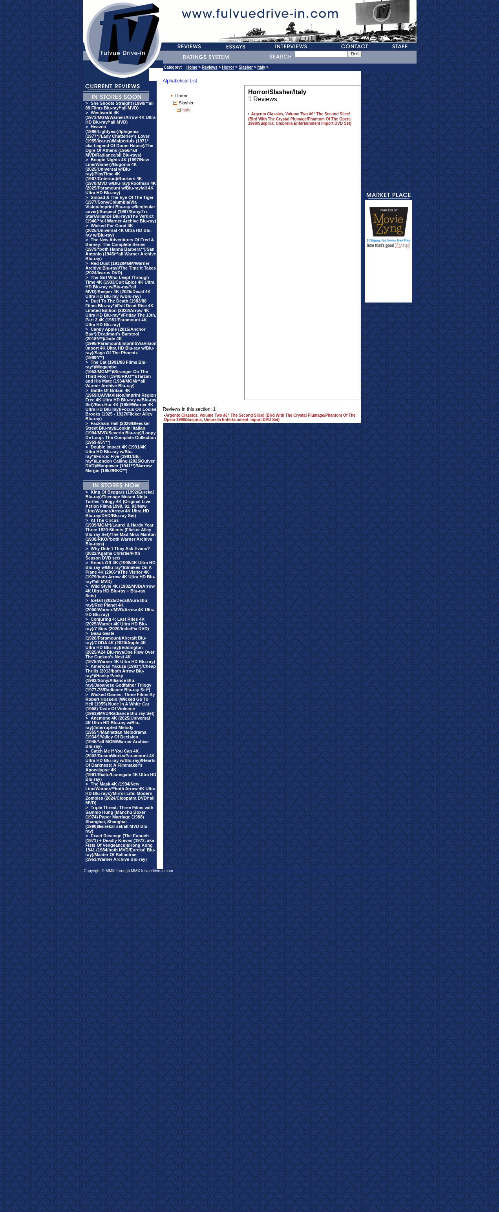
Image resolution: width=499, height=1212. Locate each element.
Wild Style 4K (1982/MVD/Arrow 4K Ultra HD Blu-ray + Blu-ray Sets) (120, 591)
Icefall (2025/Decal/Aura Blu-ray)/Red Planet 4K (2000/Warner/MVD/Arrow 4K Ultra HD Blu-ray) (120, 607)
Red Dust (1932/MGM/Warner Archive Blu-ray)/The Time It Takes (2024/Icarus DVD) (121, 268)
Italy (261, 67)
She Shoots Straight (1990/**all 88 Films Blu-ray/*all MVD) (120, 105)
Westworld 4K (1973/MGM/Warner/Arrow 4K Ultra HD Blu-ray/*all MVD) (121, 117)
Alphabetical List (180, 81)
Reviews (210, 67)
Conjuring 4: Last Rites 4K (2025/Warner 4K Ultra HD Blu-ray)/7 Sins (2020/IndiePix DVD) (117, 624)
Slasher (246, 67)
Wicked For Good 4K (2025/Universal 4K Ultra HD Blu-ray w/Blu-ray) (119, 230)
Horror (228, 67)
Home (191, 67)
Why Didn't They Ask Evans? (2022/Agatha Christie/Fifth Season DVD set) (118, 553)
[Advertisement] (388, 279)
